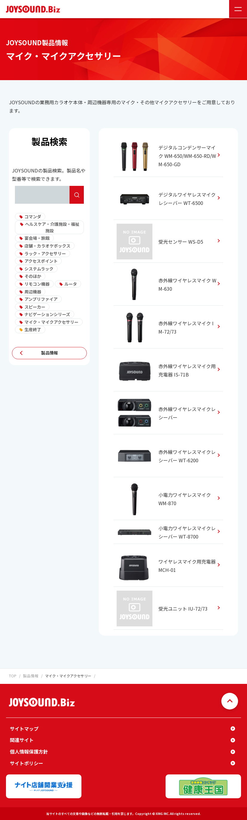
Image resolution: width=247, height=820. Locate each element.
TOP (12, 675)
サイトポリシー (26, 762)
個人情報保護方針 (29, 751)
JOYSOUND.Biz (34, 9)
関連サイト (22, 739)
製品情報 (49, 353)
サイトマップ (24, 728)
